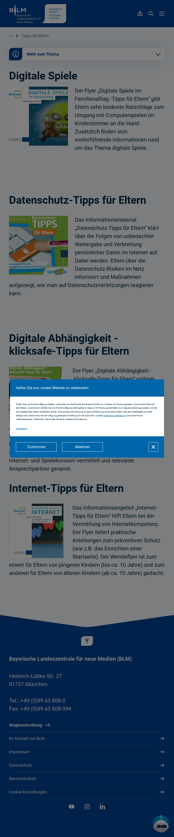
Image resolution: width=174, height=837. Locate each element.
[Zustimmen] (36, 447)
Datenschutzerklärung (115, 415)
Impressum (21, 428)
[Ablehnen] (82, 447)
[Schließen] (153, 447)
